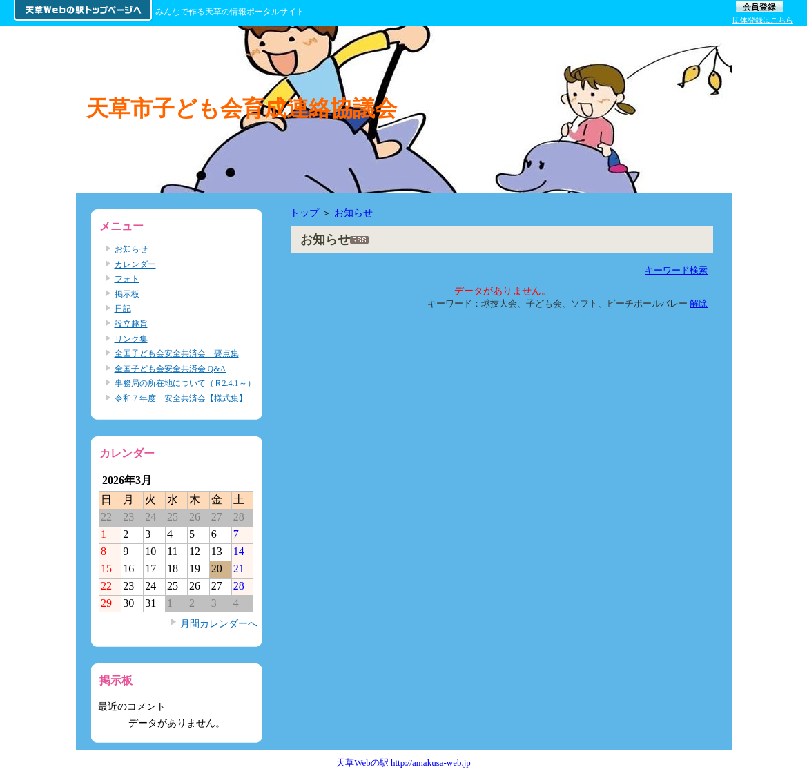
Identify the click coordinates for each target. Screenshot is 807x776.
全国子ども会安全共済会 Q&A (170, 369)
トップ (304, 212)
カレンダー (135, 264)
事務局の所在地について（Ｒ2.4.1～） (185, 383)
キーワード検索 (676, 270)
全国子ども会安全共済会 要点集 (177, 353)
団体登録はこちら (762, 20)
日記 (123, 308)
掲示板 (127, 294)
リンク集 (131, 339)
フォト (127, 279)
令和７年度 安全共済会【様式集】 (181, 398)
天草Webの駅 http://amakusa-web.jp (403, 762)
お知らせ (353, 212)
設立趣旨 (131, 324)
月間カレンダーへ (218, 623)
